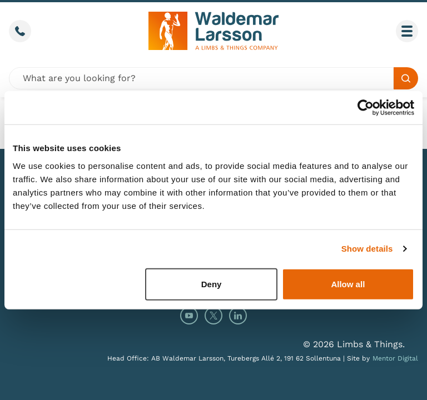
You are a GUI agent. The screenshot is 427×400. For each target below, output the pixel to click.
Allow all (348, 283)
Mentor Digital (395, 358)
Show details (367, 248)
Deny (211, 283)
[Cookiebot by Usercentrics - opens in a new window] (365, 107)
